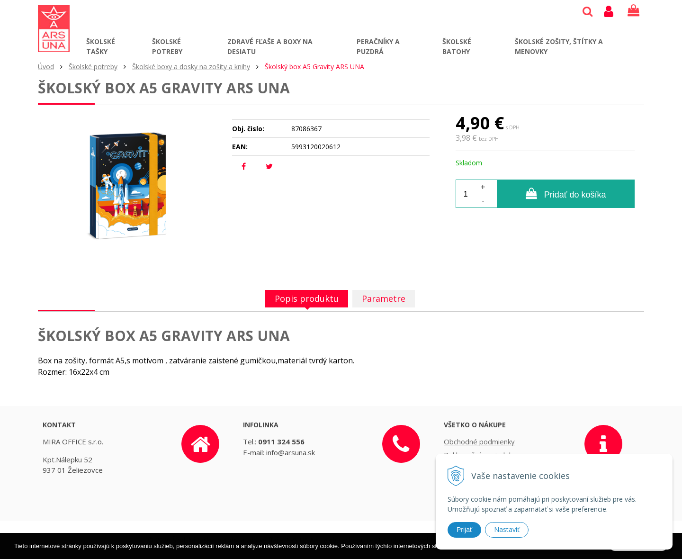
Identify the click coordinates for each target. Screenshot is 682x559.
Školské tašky (100, 46)
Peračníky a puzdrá (378, 46)
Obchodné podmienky (479, 441)
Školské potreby (167, 46)
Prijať (464, 529)
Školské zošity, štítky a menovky (559, 46)
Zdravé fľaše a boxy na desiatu (270, 46)
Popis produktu (307, 298)
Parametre (383, 298)
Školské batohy (456, 46)
